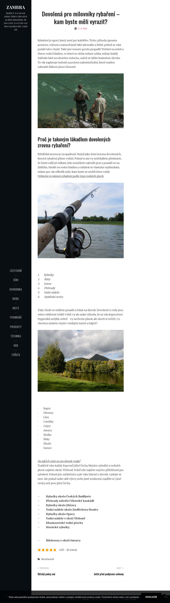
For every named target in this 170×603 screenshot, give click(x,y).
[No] (166, 596)
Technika (16, 336)
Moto (16, 308)
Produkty (16, 327)
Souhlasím (151, 596)
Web (15, 345)
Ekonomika (16, 289)
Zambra (15, 7)
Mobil (15, 299)
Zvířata (15, 355)
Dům (15, 280)
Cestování (16, 271)
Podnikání (15, 317)
